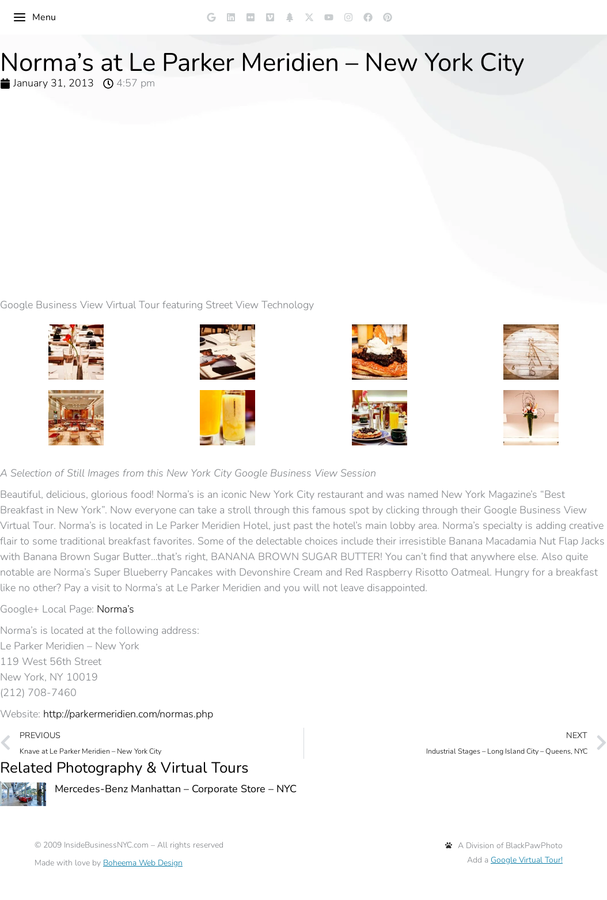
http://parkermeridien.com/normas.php (128, 714)
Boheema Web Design (143, 862)
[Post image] (23, 794)
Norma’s (115, 609)
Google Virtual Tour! (527, 859)
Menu (34, 17)
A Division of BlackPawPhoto (504, 845)
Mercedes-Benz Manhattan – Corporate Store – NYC (176, 789)
